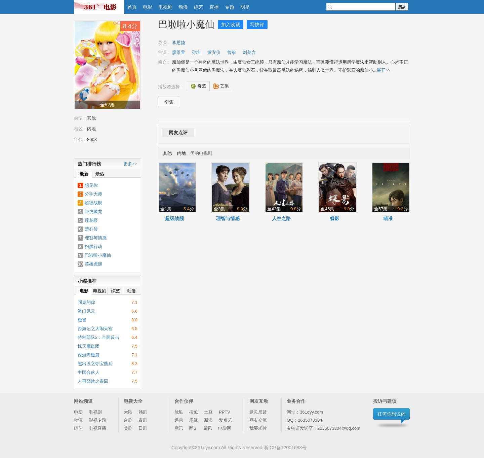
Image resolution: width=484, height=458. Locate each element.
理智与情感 (228, 218)
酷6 (193, 428)
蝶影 (334, 218)
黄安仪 (213, 52)
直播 (214, 7)
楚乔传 (91, 229)
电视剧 (165, 7)
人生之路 (281, 218)
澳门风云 (86, 311)
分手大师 (93, 194)
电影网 (224, 428)
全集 (169, 102)
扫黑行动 (93, 246)
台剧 (128, 420)
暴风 (207, 428)
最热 (99, 173)
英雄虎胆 (93, 264)
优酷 (178, 412)
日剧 (142, 428)
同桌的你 (86, 302)
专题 (229, 7)
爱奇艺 (225, 420)
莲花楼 (91, 220)
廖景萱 (178, 52)
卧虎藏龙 (93, 211)
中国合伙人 (88, 372)
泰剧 (142, 420)
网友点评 (178, 132)
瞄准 (388, 218)
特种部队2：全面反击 (98, 337)
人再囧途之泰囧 (93, 381)
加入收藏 (230, 24)
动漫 (183, 7)
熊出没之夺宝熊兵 (95, 363)
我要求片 (258, 428)
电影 (147, 7)
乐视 (193, 420)
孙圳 (196, 52)
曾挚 (231, 52)
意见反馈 (258, 412)
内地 (91, 128)
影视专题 (97, 420)
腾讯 (178, 428)
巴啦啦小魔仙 (186, 24)
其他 (91, 117)
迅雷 (178, 420)
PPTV (224, 412)
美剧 (128, 428)
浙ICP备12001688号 (285, 447)
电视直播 (97, 428)
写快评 (257, 24)
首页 (132, 7)
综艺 (198, 7)
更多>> (130, 163)
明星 (245, 7)
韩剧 (142, 412)
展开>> (384, 70)
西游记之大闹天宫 (95, 328)
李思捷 (178, 42)
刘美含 (249, 52)
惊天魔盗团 (88, 346)
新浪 (208, 420)
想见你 (91, 185)
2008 (92, 139)
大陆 (128, 412)
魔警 (82, 319)
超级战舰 (174, 218)
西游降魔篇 (88, 354)
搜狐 (193, 412)
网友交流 (258, 420)
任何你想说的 (391, 414)
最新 (84, 173)
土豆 (208, 412)
